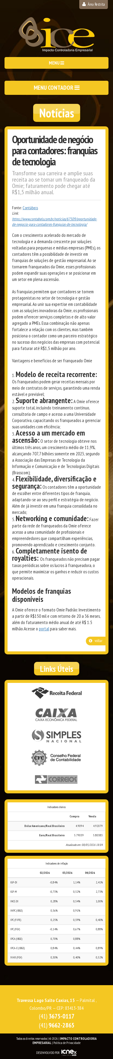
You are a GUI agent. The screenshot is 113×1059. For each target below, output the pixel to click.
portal (44, 629)
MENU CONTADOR (57, 88)
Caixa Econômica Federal (56, 715)
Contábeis (30, 207)
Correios (56, 779)
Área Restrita (93, 4)
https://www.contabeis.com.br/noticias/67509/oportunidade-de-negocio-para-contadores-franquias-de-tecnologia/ (54, 221)
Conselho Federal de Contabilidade (56, 758)
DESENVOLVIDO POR (48, 1053)
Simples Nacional (56, 736)
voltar (95, 640)
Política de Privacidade (66, 1043)
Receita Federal (56, 693)
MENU (56, 63)
